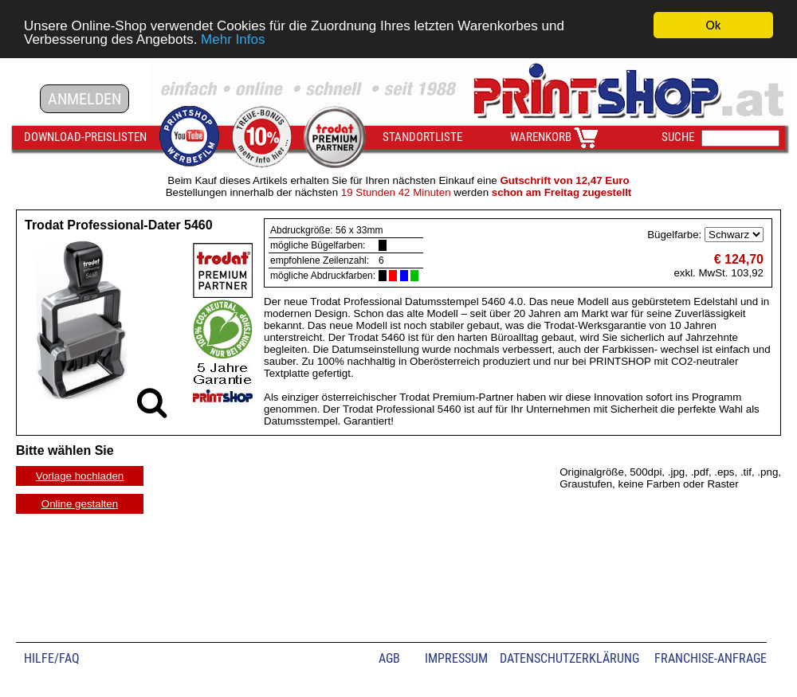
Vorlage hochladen (80, 476)
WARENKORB (540, 137)
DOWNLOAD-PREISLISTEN (85, 137)
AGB (389, 658)
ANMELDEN (84, 98)
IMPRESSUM (456, 658)
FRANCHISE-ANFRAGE (710, 658)
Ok (713, 25)
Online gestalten (79, 504)
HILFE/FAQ (52, 658)
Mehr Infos (233, 38)
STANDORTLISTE (422, 137)
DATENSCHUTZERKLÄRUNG (569, 658)
